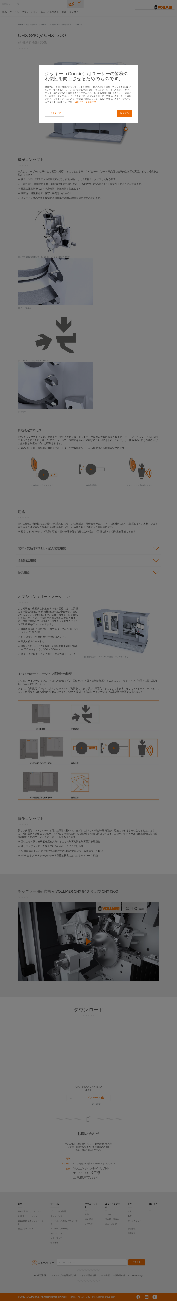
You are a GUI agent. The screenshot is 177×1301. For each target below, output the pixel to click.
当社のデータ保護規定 (85, 102)
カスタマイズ (54, 113)
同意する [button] (124, 113)
